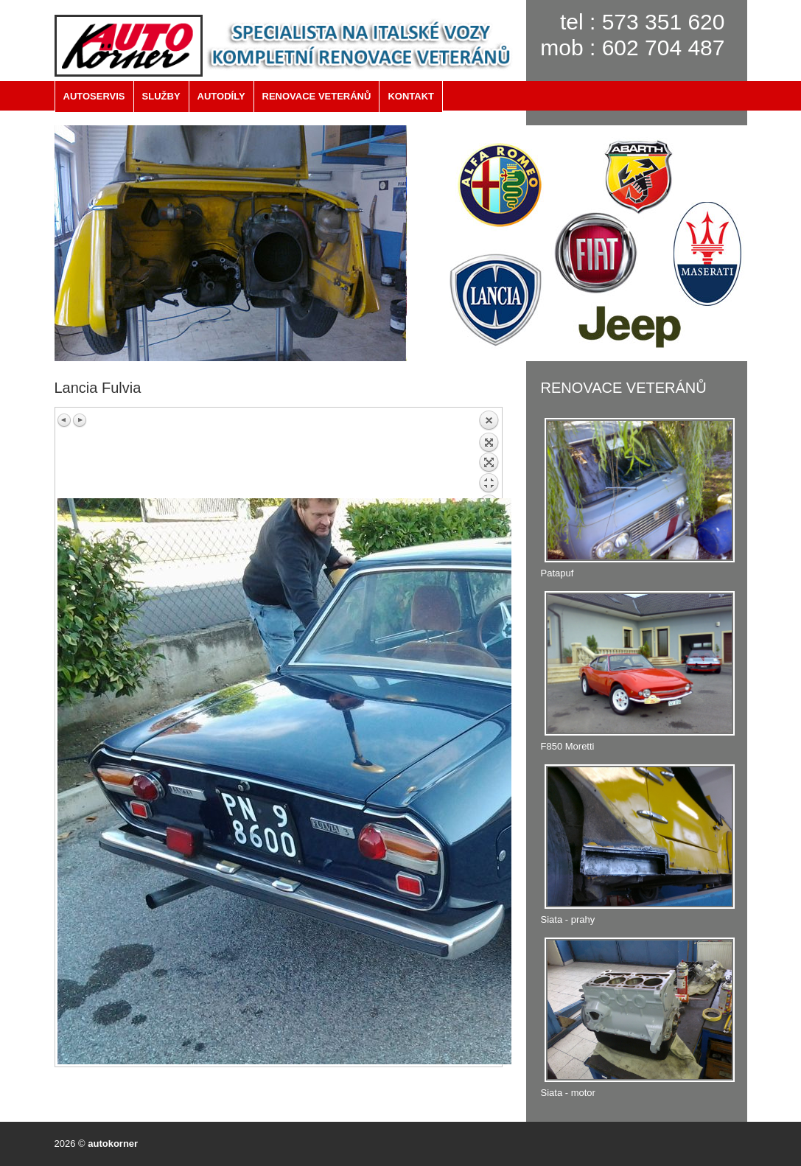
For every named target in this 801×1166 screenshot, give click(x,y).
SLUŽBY (161, 96)
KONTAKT (411, 96)
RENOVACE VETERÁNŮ (316, 96)
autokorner (113, 1143)
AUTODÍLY (221, 96)
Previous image (64, 420)
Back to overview (489, 454)
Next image (79, 420)
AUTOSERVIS (94, 96)
